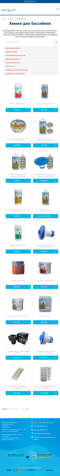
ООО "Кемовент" (37, 467)
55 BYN (44, 358)
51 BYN (17, 181)
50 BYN (44, 110)
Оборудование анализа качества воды (16, 70)
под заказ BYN (44, 216)
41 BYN (44, 145)
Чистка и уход (9, 66)
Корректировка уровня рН (13, 48)
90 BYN (44, 322)
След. (27, 409)
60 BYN (17, 216)
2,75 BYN (16, 393)
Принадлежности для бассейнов (15, 73)
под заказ (16, 358)
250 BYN (16, 322)
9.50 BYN (16, 145)
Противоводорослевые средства (15, 55)
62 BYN (44, 181)
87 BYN (44, 287)
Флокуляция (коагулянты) (13, 59)
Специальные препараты (12, 62)
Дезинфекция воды (11, 51)
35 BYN (17, 110)
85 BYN (17, 287)
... (21, 409)
